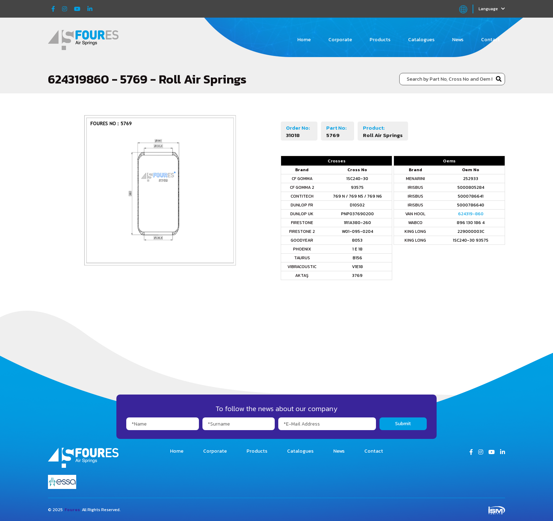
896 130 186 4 (471, 222)
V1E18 (357, 266)
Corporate (340, 39)
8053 (357, 240)
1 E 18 (357, 249)
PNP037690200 (357, 214)
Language (492, 9)
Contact (490, 39)
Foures (72, 510)
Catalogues (421, 39)
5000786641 (471, 196)
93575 (357, 187)
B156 (357, 258)
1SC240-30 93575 (470, 240)
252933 (470, 178)
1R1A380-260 (357, 222)
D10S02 (357, 205)
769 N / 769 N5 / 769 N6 (357, 196)
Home (304, 39)
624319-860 (471, 214)
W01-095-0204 (357, 231)
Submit (403, 423)
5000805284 (470, 187)
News (457, 39)
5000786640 (470, 205)
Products (380, 39)
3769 (357, 275)
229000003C (470, 231)
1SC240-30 (357, 178)
